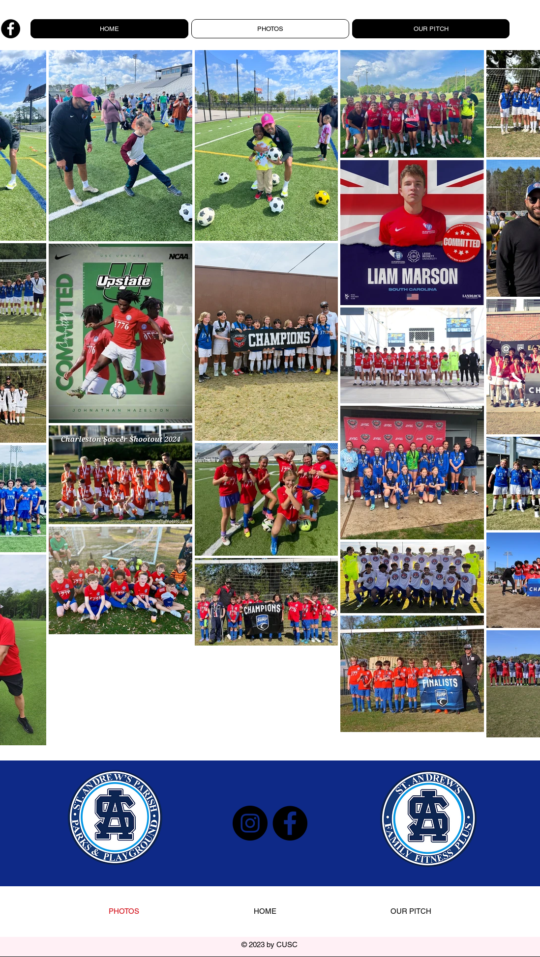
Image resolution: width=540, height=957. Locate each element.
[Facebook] (10, 28)
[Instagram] (250, 823)
